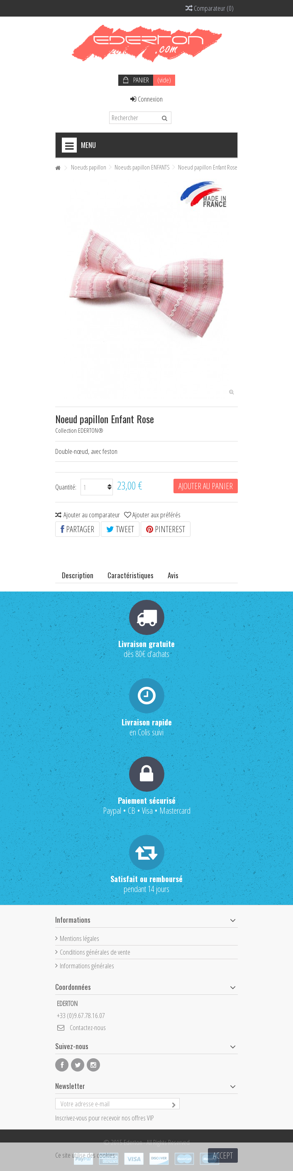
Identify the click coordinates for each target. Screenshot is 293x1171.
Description (77, 575)
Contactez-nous (88, 1027)
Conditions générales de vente (95, 952)
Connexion (146, 99)
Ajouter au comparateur (91, 514)
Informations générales (87, 965)
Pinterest (165, 529)
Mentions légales (79, 938)
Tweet (120, 529)
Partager (77, 529)
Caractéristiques (130, 575)
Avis (173, 575)
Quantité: (65, 487)
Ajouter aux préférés (156, 514)
